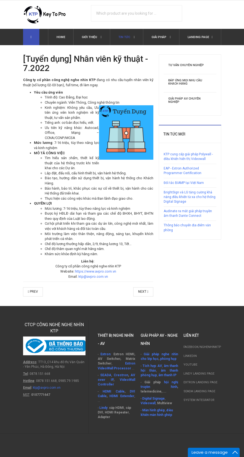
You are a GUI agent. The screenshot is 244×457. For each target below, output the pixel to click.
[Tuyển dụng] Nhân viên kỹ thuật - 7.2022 (85, 63)
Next (143, 292)
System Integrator (198, 400)
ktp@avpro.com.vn (93, 276)
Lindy (103, 408)
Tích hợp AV (152, 366)
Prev (33, 292)
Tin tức (124, 37)
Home (60, 37)
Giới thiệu (90, 37)
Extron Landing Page (200, 382)
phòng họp (168, 359)
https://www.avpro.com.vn (95, 271)
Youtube (190, 364)
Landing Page (198, 37)
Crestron (121, 375)
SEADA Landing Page (199, 391)
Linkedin (190, 356)
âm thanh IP (167, 375)
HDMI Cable (114, 391)
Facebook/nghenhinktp (202, 347)
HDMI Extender (121, 396)
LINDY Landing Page (198, 373)
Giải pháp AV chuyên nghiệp (184, 100)
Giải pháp (159, 37)
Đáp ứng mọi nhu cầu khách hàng (185, 82)
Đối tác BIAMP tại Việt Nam (184, 183)
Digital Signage (153, 398)
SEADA (105, 375)
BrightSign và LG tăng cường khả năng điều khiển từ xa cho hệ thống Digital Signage (190, 196)
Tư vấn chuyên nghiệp (186, 65)
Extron (105, 354)
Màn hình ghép (153, 410)
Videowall (148, 403)
